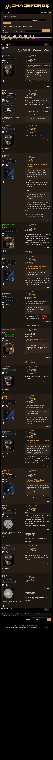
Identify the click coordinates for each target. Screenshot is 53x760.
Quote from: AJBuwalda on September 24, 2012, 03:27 (35, 481)
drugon (4, 505)
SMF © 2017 (25, 625)
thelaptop (5, 292)
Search (14, 36)
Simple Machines (33, 625)
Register (32, 36)
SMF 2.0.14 (18, 625)
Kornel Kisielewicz (8, 224)
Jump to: (28, 619)
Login (25, 36)
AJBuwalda (6, 55)
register (14, 16)
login (8, 16)
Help (8, 36)
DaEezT (38, 38)
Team (20, 36)
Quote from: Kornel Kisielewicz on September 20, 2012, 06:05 (37, 267)
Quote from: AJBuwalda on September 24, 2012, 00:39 (35, 406)
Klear (4, 90)
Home (4, 36)
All (11, 45)
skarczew (5, 155)
